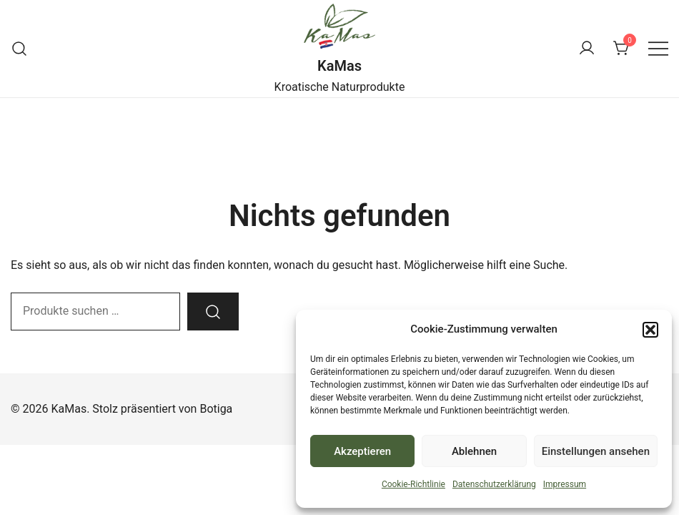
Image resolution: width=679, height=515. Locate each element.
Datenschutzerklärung (494, 484)
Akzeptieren (362, 451)
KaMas (339, 65)
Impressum (564, 484)
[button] (650, 330)
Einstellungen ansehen (596, 451)
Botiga (215, 409)
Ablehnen (474, 451)
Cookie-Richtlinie (413, 484)
